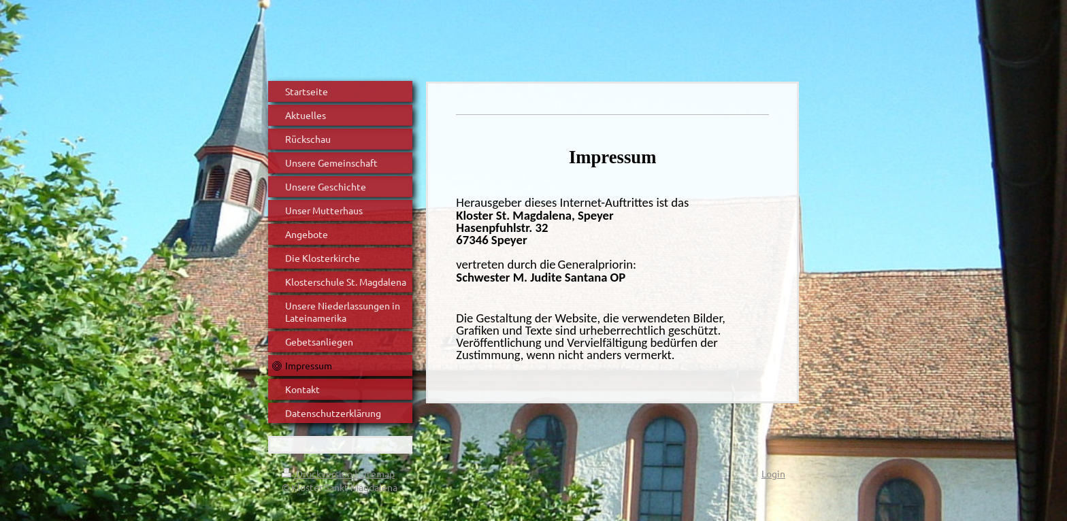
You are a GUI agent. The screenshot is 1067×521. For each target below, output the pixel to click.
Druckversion (318, 473)
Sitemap (377, 473)
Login (773, 473)
